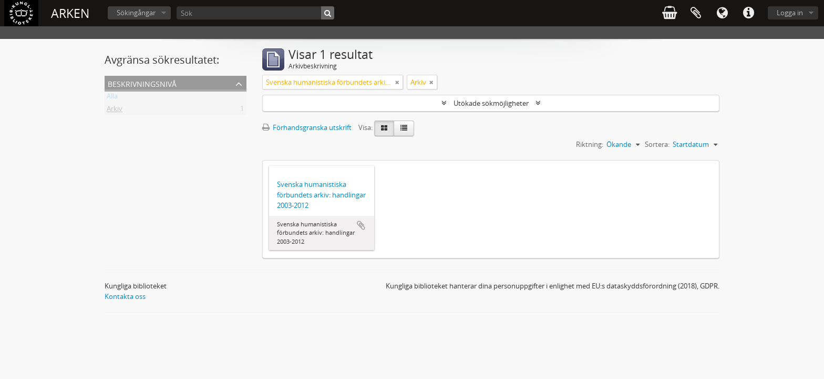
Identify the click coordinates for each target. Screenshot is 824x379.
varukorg (669, 13)
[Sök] (255, 12)
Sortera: (657, 144)
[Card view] (384, 128)
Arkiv (114, 110)
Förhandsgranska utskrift (307, 127)
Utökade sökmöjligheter (491, 103)
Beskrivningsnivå (142, 83)
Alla (112, 98)
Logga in (790, 12)
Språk (722, 13)
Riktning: (589, 144)
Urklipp (696, 13)
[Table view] (404, 128)
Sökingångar (136, 12)
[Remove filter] (397, 82)
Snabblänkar (748, 13)
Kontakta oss (125, 296)
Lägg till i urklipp (361, 225)
